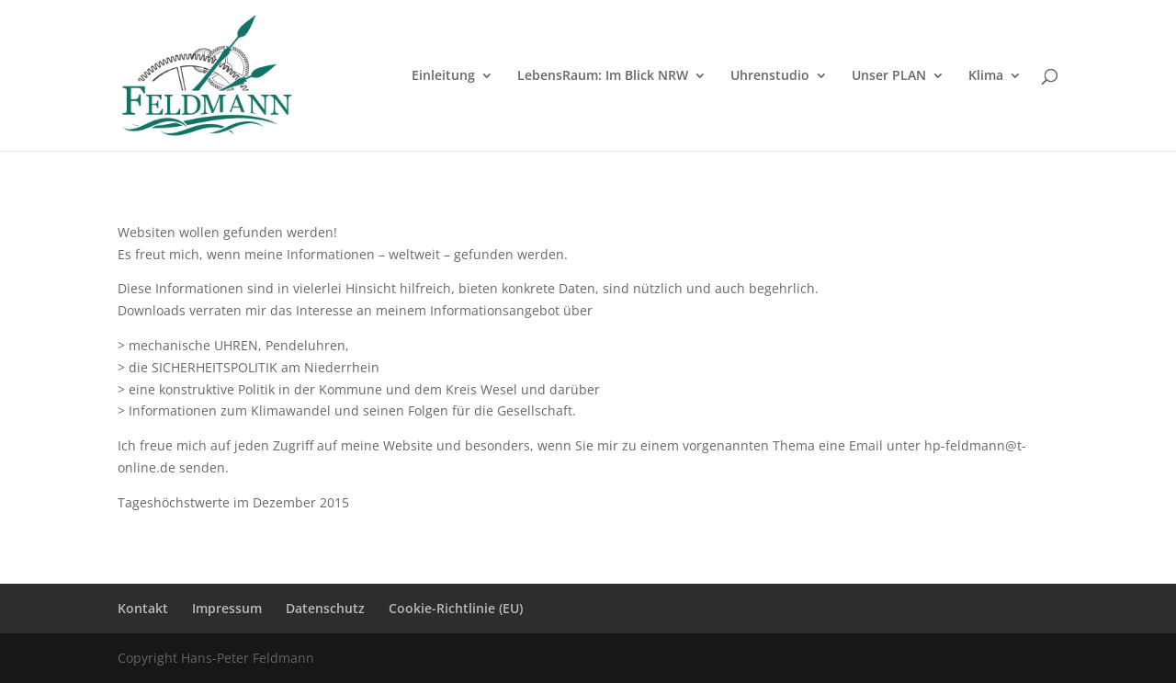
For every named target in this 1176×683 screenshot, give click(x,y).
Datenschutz (325, 608)
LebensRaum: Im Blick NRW (602, 76)
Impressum (227, 608)
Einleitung (443, 76)
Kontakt (143, 608)
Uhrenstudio (769, 76)
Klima (985, 76)
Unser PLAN (889, 76)
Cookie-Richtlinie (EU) (456, 608)
